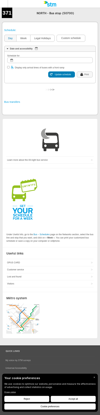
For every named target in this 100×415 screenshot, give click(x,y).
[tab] (10, 38)
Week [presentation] (23, 38)
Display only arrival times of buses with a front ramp (39, 67)
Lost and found (14, 276)
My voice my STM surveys (18, 360)
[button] (70, 38)
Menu (4, 4)
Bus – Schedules (41, 234)
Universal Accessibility (16, 368)
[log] (50, 60)
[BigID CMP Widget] (50, 393)
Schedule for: (13, 55)
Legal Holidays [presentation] (42, 38)
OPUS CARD (13, 262)
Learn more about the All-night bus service (27, 160)
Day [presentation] (10, 38)
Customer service (15, 269)
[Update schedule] (61, 74)
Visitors (10, 283)
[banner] (50, 4)
